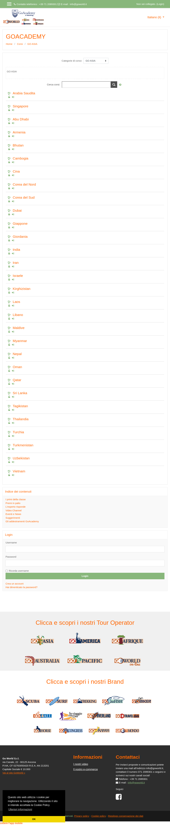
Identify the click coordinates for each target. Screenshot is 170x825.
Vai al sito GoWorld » (13, 772)
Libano (18, 315)
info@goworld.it (78, 4)
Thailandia (21, 419)
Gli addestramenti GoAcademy (22, 521)
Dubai (17, 210)
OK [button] (34, 819)
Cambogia (20, 158)
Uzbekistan (21, 458)
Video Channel (14, 510)
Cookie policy (98, 816)
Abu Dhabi (21, 119)
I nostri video (80, 764)
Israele (18, 275)
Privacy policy (81, 816)
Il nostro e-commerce (85, 769)
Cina (16, 171)
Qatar (17, 380)
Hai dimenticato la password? (21, 587)
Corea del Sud (24, 197)
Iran (16, 262)
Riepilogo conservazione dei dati (125, 816)
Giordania (20, 236)
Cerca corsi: (54, 84)
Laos (16, 302)
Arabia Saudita (24, 93)
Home (9, 44)
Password (11, 556)
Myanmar (20, 341)
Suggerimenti (13, 517)
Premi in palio (13, 503)
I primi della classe (16, 499)
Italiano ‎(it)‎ (154, 17)
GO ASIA (32, 44)
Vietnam (19, 471)
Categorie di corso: (72, 60)
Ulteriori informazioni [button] (20, 809)
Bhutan (18, 145)
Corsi (20, 44)
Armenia (19, 132)
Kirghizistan (21, 289)
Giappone (20, 223)
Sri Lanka (20, 393)
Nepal (17, 354)
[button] (121, 85)
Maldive (18, 328)
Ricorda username (19, 570)
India (16, 249)
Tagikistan (20, 406)
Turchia (18, 432)
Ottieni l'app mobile (11, 823)
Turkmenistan (23, 445)
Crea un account (14, 583)
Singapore (20, 106)
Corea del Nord (24, 184)
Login (160, 4)
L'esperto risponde (16, 506)
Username (11, 542)
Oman (17, 367)
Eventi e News (13, 514)
